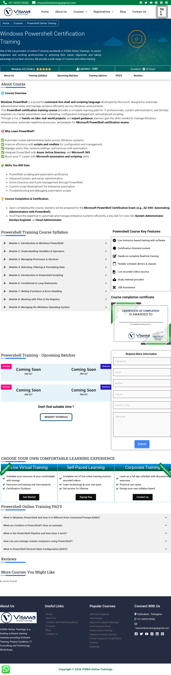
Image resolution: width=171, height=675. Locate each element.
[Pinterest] (161, 2)
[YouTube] (151, 2)
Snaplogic (95, 646)
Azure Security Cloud (101, 626)
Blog (123, 11)
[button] (85, 12)
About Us (61, 11)
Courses (80, 12)
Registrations (103, 12)
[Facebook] (141, 2)
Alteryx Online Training (102, 630)
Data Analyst (97, 618)
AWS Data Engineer (100, 614)
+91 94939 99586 (18, 2)
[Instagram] (156, 2)
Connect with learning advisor (61, 622)
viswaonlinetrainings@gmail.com (54, 2)
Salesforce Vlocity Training (104, 634)
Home (45, 11)
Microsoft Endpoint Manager (105, 622)
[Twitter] (146, 2)
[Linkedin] (166, 2)
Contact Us (139, 11)
